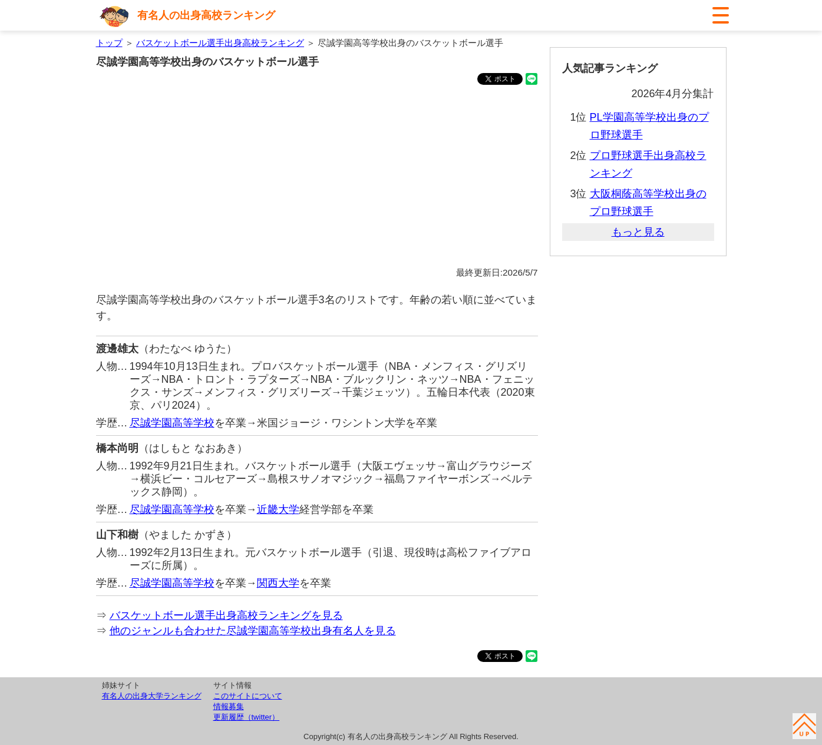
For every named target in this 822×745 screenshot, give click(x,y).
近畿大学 (278, 509)
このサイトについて (247, 695)
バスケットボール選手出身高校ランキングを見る (226, 615)
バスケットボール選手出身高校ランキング (220, 43)
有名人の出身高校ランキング (206, 15)
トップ (109, 43)
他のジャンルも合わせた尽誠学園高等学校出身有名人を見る (253, 631)
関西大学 (278, 583)
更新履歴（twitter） (246, 717)
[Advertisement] (317, 177)
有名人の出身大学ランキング (152, 695)
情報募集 (228, 706)
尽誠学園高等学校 (172, 423)
